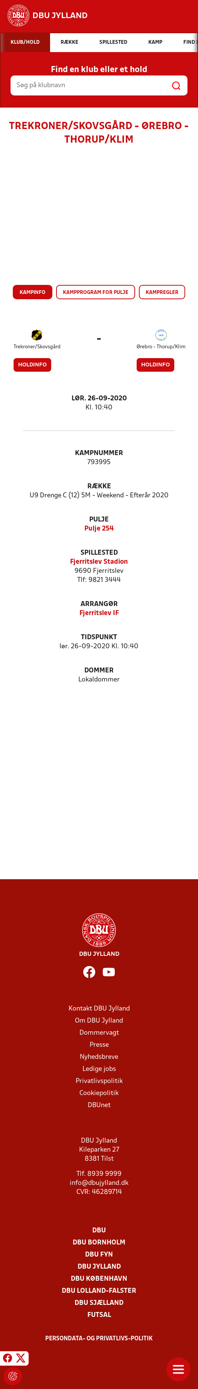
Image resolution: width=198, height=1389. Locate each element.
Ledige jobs (99, 1069)
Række (99, 486)
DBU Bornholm (99, 1243)
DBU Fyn (99, 1255)
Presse (99, 1045)
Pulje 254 (99, 529)
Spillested (99, 553)
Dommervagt (99, 1033)
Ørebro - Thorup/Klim (161, 347)
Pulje (99, 520)
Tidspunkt (99, 637)
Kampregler (162, 292)
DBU (99, 1230)
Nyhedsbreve (99, 1057)
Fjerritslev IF (99, 613)
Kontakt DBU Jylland (99, 1009)
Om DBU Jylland (99, 1021)
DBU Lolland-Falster (99, 1291)
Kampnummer (99, 453)
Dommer (99, 671)
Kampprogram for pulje (95, 292)
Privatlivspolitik (99, 1081)
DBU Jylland (99, 1267)
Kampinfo (33, 292)
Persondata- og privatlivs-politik (99, 1338)
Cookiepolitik (99, 1093)
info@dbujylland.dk (99, 1183)
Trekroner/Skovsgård (37, 347)
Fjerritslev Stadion (99, 562)
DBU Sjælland (99, 1303)
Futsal (99, 1315)
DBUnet (99, 1105)
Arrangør (99, 604)
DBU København (99, 1279)
